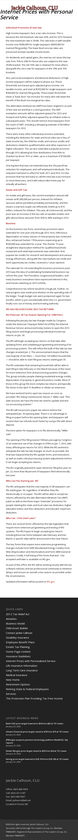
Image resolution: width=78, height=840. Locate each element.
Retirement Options (18, 684)
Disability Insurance (17, 637)
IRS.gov (51, 581)
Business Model (15, 623)
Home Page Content (18, 651)
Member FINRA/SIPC (15, 835)
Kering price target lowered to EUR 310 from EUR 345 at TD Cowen (37, 759)
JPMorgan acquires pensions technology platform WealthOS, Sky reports (37, 741)
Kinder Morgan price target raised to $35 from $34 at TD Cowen (36, 751)
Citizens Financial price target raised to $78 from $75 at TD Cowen (37, 731)
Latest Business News (22, 718)
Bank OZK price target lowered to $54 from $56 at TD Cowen (34, 723)
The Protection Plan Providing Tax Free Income (34, 698)
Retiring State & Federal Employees (27, 689)
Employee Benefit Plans (20, 642)
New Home (13, 679)
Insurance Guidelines (18, 656)
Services (11, 693)
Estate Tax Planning (18, 647)
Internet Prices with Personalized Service (30, 661)
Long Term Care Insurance (22, 670)
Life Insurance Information (21, 665)
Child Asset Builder (17, 628)
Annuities (11, 618)
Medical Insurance (16, 675)
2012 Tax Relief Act (17, 614)
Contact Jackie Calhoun (19, 633)
